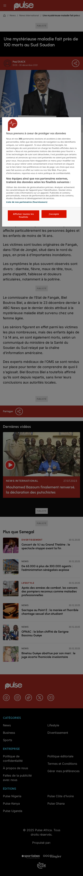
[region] (41, 172)
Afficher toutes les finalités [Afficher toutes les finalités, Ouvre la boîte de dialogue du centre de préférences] (23, 215)
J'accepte (54, 214)
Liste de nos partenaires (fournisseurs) (26, 202)
